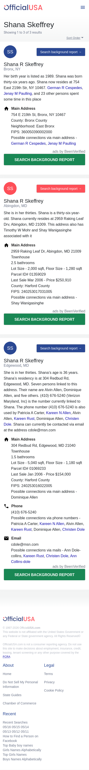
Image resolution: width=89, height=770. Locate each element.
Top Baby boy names (18, 745)
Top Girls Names (15, 754)
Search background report (44, 160)
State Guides (12, 695)
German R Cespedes (64, 88)
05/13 (7, 731)
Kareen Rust (24, 419)
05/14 (25, 727)
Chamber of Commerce (19, 703)
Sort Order (73, 38)
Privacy (49, 682)
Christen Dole (73, 529)
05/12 (16, 731)
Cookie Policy (54, 690)
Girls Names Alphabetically (22, 750)
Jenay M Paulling (18, 93)
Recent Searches (15, 722)
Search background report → (61, 52)
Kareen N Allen (58, 413)
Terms (48, 674)
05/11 (25, 731)
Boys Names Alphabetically (22, 759)
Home (7, 674)
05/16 (7, 727)
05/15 (16, 727)
